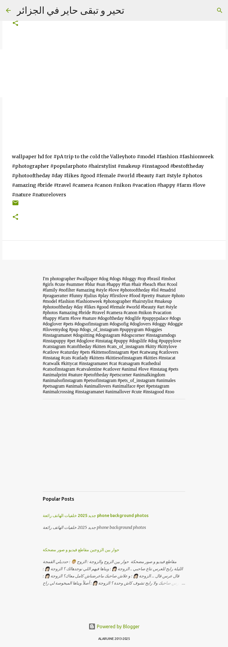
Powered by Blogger (114, 626)
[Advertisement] (114, 445)
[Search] (219, 10)
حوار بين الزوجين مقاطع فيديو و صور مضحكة (81, 549)
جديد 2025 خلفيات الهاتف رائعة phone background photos (95, 515)
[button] (15, 23)
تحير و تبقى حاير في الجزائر (70, 10)
